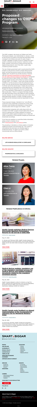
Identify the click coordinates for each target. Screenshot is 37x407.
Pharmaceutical (9, 122)
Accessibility (5, 348)
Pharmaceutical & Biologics (9, 31)
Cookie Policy (6, 351)
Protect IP (5, 364)
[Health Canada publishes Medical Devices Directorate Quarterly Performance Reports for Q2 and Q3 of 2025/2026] (18, 219)
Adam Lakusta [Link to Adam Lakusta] (12, 235)
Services (4, 362)
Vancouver (22, 350)
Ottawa (22, 346)
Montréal (22, 348)
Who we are (5, 346)
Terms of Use (5, 353)
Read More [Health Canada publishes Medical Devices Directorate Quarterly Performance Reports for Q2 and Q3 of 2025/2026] (5, 247)
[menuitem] (18, 142)
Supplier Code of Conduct (9, 358)
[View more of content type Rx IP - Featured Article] (10, 10)
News (21, 368)
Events (21, 369)
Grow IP (5, 367)
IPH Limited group (16, 397)
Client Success (23, 367)
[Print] (3, 42)
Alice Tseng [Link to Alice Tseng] (13, 35)
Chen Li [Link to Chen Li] (20, 35)
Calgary (22, 351)
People (4, 344)
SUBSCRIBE (6, 383)
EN (5, 5)
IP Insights (22, 364)
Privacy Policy (6, 350)
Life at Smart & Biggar (8, 375)
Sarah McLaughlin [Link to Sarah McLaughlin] (13, 277)
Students (5, 377)
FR (7, 5)
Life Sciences (19, 122)
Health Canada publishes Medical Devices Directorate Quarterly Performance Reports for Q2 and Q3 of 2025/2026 (18, 231)
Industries (5, 368)
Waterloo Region (24, 352)
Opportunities (6, 376)
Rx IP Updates (23, 365)
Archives (22, 370)
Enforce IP (5, 365)
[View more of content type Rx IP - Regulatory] (25, 10)
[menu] (18, 142)
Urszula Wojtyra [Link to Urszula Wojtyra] (12, 317)
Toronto (22, 347)
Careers (4, 373)
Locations (33, 5)
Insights (21, 362)
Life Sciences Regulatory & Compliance (12, 28)
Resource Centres (24, 372)
